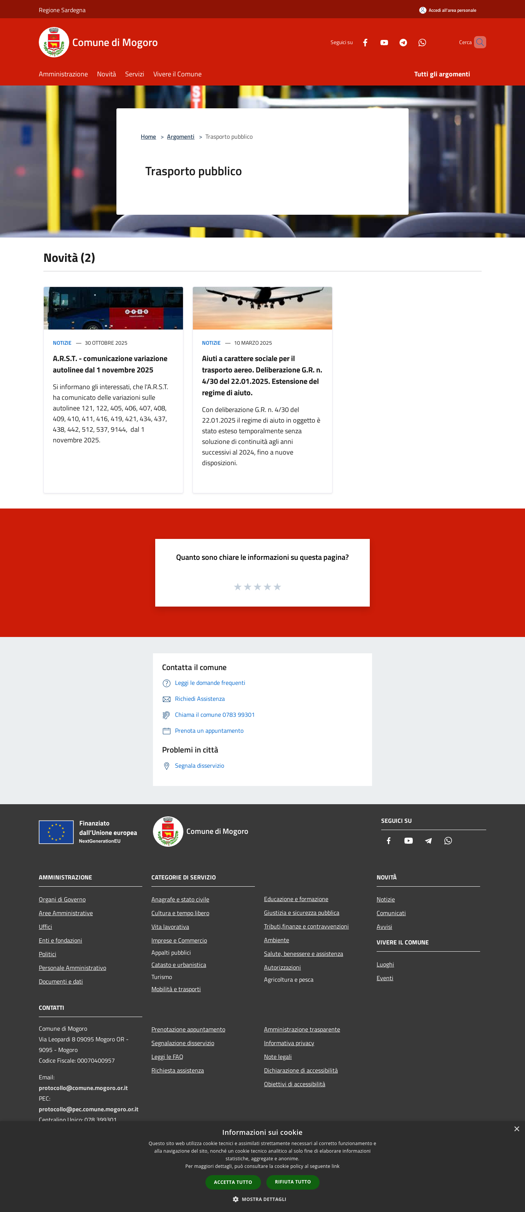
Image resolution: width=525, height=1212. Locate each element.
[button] (262, 1199)
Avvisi (384, 926)
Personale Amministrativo (72, 967)
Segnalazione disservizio (182, 1042)
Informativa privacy (289, 1042)
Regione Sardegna (62, 9)
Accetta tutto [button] (233, 1182)
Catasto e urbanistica (178, 964)
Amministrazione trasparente (302, 1029)
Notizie (62, 343)
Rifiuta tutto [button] (293, 1182)
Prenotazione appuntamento (188, 1029)
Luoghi (385, 964)
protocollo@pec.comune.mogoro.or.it (88, 1109)
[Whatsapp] (409, 42)
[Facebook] (352, 42)
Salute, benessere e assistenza (303, 953)
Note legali (278, 1056)
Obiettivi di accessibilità (294, 1083)
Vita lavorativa (170, 926)
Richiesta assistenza (177, 1070)
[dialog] (262, 1166)
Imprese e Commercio (179, 940)
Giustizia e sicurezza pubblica (301, 912)
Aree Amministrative (66, 912)
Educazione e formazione (296, 898)
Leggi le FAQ (167, 1056)
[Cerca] (477, 42)
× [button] (516, 1129)
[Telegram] (390, 42)
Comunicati (391, 912)
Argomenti (180, 136)
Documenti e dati (61, 981)
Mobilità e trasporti (176, 988)
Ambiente (276, 939)
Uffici (45, 926)
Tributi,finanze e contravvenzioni (306, 926)
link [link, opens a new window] (336, 1166)
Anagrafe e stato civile (180, 899)
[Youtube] (371, 42)
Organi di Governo (62, 899)
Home (148, 136)
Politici (47, 954)
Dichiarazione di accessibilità (301, 1070)
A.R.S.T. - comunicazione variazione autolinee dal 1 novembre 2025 (110, 363)
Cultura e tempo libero (180, 912)
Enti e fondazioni (60, 940)
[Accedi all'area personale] (447, 10)
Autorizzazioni (282, 967)
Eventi (385, 977)
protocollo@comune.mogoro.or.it (83, 1087)
